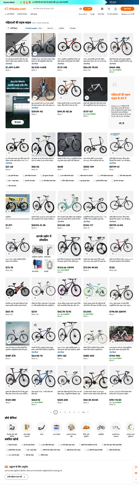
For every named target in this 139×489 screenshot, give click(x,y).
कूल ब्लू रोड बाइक (83, 181)
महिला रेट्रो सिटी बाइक (113, 450)
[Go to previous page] (51, 412)
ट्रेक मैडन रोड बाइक (29, 181)
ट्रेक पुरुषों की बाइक (12, 176)
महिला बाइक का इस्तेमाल (85, 176)
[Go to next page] (88, 412)
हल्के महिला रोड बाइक (29, 176)
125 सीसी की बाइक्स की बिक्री (93, 450)
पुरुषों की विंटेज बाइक (100, 181)
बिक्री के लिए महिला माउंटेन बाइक (50, 450)
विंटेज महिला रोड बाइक (67, 181)
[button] (80, 8)
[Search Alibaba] (55, 9)
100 (83, 412)
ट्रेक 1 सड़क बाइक (30, 450)
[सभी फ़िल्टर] (12, 28)
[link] (136, 467)
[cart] (109, 9)
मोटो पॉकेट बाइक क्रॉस (124, 176)
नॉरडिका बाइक (43, 455)
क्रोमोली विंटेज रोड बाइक (13, 450)
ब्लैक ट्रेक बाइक (29, 455)
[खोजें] (87, 9)
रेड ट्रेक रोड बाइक (11, 445)
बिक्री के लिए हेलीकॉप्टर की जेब (88, 445)
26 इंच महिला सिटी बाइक (46, 445)
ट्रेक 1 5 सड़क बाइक (12, 181)
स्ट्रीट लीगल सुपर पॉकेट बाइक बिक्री (111, 445)
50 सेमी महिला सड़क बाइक (47, 181)
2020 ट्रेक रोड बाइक (12, 455)
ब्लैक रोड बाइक (11, 186)
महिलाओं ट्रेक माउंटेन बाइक (72, 450)
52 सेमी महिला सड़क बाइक (66, 445)
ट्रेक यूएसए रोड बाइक (46, 176)
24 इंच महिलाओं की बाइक (65, 176)
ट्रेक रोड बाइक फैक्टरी (27, 445)
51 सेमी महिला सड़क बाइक (105, 176)
